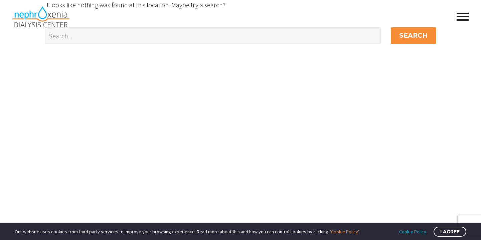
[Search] (213, 35)
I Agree (450, 232)
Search (413, 35)
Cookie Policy (412, 232)
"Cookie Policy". (344, 232)
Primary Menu (463, 17)
